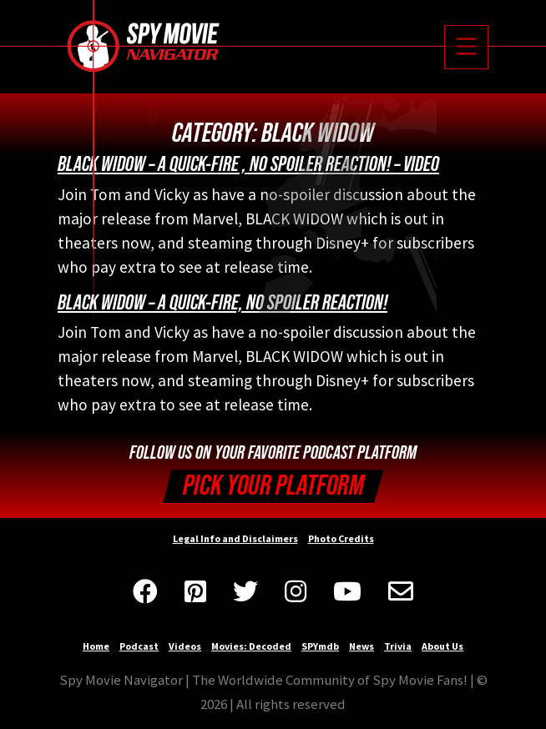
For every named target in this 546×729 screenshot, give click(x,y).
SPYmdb (320, 646)
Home (96, 646)
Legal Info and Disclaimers (235, 538)
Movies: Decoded (251, 646)
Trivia (398, 646)
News (361, 646)
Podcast (139, 646)
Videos (185, 646)
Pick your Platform (273, 486)
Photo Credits (341, 538)
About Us (442, 646)
